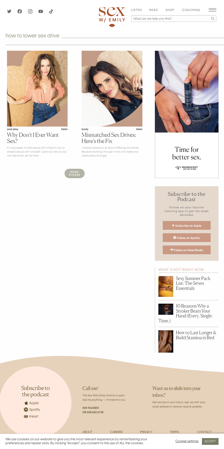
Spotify (32, 409)
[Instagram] (30, 12)
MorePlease (74, 173)
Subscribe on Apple (186, 225)
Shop (170, 10)
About (87, 432)
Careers (116, 432)
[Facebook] (20, 12)
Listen (136, 10)
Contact (204, 432)
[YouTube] (41, 12)
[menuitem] (136, 10)
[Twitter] (9, 12)
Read (153, 10)
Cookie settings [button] (187, 441)
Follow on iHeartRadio (186, 250)
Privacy (146, 432)
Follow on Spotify (186, 238)
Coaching (191, 10)
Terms (174, 432)
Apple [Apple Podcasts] (31, 402)
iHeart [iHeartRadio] (31, 417)
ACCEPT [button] (210, 441)
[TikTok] (51, 12)
